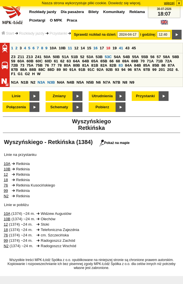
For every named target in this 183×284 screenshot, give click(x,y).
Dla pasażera (72, 12)
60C (39, 61)
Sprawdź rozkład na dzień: (95, 35)
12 (76, 48)
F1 (13, 74)
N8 (124, 82)
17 (102, 48)
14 (83, 48)
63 (69, 61)
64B (85, 61)
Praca (72, 20)
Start (7, 33)
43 (127, 48)
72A (168, 61)
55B (144, 57)
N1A (15, 82)
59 (13, 61)
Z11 (21, 57)
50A (47, 57)
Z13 (29, 57)
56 (152, 57)
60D (48, 61)
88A (23, 69)
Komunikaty (114, 12)
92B (109, 69)
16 (95, 48)
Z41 (38, 57)
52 (82, 57)
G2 (27, 74)
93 (117, 69)
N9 (131, 82)
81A (85, 65)
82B (112, 65)
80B (76, 65)
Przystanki (58, 33)
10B (62, 48)
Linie (16, 96)
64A (76, 61)
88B (32, 69)
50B (56, 57)
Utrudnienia (102, 96)
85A (146, 65)
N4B (71, 82)
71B (159, 61)
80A (67, 65)
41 (121, 48)
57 (159, 57)
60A (21, 61)
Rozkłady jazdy (31, 33)
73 (22, 65)
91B (81, 69)
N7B (116, 82)
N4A (61, 82)
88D (51, 69)
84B (137, 65)
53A (89, 57)
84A (128, 65)
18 (108, 48)
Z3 (13, 57)
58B (175, 57)
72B (14, 65)
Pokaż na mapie (114, 143)
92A (100, 69)
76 (47, 65)
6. (177, 69)
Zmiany (59, 96)
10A (53, 48)
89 (59, 69)
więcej (169, 3)
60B (30, 61)
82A (103, 65)
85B (155, 65)
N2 (33, 82)
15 (89, 48)
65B (103, 61)
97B (146, 69)
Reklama (137, 12)
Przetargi (37, 20)
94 (123, 69)
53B (99, 57)
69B (134, 61)
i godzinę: (148, 35)
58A (166, 57)
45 (134, 48)
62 (62, 61)
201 (162, 69)
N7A (107, 82)
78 (60, 65)
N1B (24, 82)
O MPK (56, 20)
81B (94, 65)
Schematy (59, 107)
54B (126, 57)
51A (65, 57)
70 (143, 61)
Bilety (93, 12)
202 (170, 69)
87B (14, 69)
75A (30, 65)
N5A (80, 82)
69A (125, 61)
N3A (41, 82)
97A (137, 69)
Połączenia (16, 107)
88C (41, 69)
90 (65, 69)
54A (117, 57)
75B (39, 65)
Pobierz (102, 107)
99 (154, 69)
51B (74, 57)
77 (53, 65)
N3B (51, 82)
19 (114, 48)
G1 (20, 74)
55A (135, 57)
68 (118, 61)
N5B (90, 82)
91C (91, 69)
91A (72, 69)
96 (130, 69)
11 (70, 48)
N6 (98, 82)
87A (171, 65)
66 (111, 61)
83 (121, 65)
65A (94, 61)
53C (108, 57)
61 (56, 61)
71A (150, 61)
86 (163, 65)
